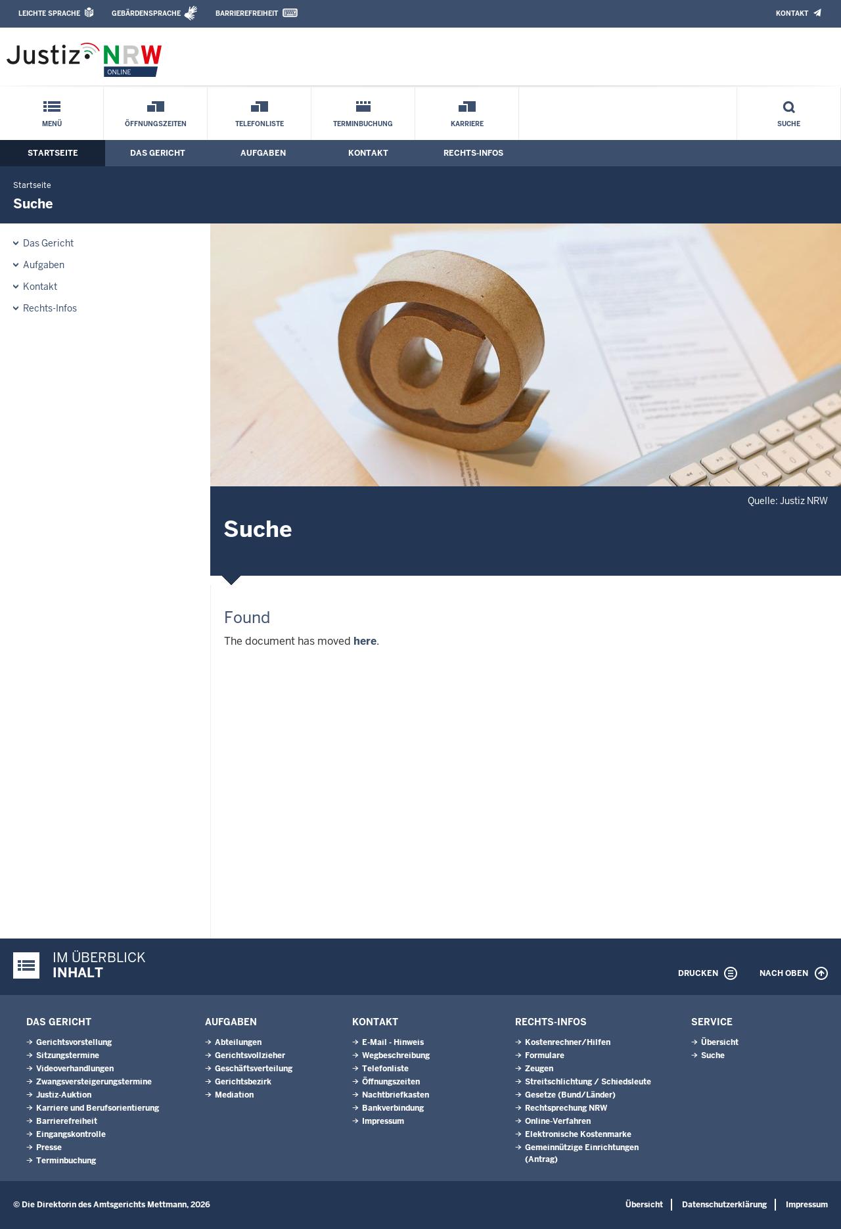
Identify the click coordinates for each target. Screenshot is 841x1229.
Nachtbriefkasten (395, 1095)
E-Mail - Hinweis (393, 1042)
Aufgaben (263, 153)
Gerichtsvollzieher (250, 1055)
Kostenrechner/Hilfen (567, 1042)
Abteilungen (238, 1042)
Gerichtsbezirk (243, 1082)
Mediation (234, 1095)
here (364, 641)
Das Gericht (157, 153)
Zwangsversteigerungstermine (94, 1082)
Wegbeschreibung (396, 1055)
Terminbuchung (363, 124)
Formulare (544, 1055)
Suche (788, 124)
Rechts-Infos (473, 153)
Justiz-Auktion (63, 1095)
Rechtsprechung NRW (566, 1108)
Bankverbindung (393, 1108)
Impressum (383, 1121)
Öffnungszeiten (156, 124)
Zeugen (539, 1068)
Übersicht (720, 1042)
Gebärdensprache (146, 13)
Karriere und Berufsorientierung (97, 1108)
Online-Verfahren (558, 1121)
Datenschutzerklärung (724, 1204)
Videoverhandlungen (75, 1068)
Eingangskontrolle (71, 1134)
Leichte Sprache (49, 13)
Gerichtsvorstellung (74, 1042)
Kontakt (792, 13)
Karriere (467, 124)
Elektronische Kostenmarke (578, 1134)
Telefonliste (259, 124)
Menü (52, 124)
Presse (49, 1147)
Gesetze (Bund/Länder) (570, 1095)
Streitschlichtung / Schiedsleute (588, 1082)
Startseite (53, 153)
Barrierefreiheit (247, 13)
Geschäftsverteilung (253, 1068)
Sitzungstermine (67, 1055)
